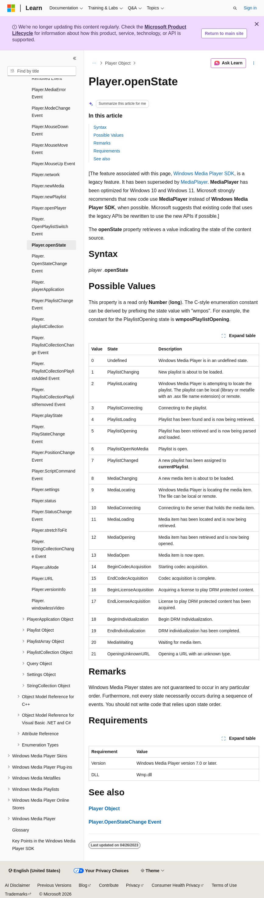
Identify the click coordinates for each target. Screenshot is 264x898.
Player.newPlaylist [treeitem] (49, 196)
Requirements (106, 151)
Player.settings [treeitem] (45, 489)
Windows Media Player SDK (203, 173)
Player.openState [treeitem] (49, 245)
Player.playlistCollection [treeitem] (47, 323)
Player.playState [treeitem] (47, 415)
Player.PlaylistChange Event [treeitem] (52, 304)
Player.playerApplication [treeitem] (48, 286)
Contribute (109, 885)
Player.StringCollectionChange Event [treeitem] (53, 549)
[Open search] (235, 8)
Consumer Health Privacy (176, 885)
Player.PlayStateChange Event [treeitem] (48, 434)
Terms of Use (224, 885)
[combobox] (41, 71)
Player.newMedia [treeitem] (48, 185)
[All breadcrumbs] (94, 63)
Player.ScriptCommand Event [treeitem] (53, 475)
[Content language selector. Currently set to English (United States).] (34, 871)
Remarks (102, 143)
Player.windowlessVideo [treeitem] (48, 604)
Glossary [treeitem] (20, 830)
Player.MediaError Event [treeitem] (49, 93)
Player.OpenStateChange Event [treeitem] (49, 263)
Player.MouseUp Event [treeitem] (53, 163)
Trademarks (16, 894)
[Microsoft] (11, 8)
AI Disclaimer (17, 885)
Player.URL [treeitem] (42, 578)
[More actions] (253, 63)
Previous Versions (54, 885)
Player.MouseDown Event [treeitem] (50, 130)
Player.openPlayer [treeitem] (49, 208)
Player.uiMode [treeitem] (45, 567)
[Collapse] (74, 58)
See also (101, 158)
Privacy (133, 885)
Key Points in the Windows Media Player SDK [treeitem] (44, 844)
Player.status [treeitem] (44, 500)
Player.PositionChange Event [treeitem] (53, 456)
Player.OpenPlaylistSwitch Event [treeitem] (50, 226)
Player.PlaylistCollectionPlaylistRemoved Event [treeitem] (53, 397)
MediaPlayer (194, 182)
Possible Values (108, 135)
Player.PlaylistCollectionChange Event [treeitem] (53, 345)
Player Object (118, 63)
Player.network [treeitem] (46, 174)
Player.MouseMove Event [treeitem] (50, 149)
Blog (83, 885)
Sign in (250, 7)
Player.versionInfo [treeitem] (48, 589)
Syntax (100, 127)
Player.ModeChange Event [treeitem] (51, 112)
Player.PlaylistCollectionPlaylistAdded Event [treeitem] (53, 371)
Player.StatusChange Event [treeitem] (52, 515)
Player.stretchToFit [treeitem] (49, 530)
